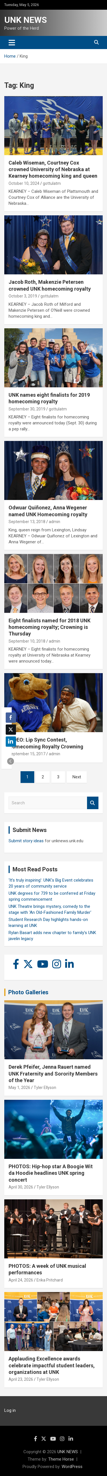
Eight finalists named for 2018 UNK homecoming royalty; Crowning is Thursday (49, 627)
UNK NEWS (25, 20)
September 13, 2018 (27, 521)
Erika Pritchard (50, 1280)
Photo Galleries (28, 992)
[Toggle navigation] (11, 42)
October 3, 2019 (23, 296)
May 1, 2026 (19, 1087)
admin (54, 521)
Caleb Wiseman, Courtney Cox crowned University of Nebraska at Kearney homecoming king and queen (53, 169)
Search (92, 803)
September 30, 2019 (27, 409)
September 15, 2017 (27, 754)
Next (76, 776)
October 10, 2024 (24, 183)
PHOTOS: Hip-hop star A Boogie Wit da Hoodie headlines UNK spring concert (51, 1173)
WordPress (72, 1466)
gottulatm (52, 183)
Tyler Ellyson (45, 1087)
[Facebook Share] (11, 717)
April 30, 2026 (21, 1187)
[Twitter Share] (11, 729)
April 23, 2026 (21, 1379)
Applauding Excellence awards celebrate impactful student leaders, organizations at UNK (52, 1365)
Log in (10, 1410)
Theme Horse (61, 1459)
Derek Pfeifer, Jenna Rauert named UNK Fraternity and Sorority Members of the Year (53, 1073)
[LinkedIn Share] (11, 741)
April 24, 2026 (21, 1280)
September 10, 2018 (27, 641)
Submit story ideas (26, 840)
